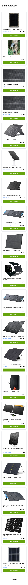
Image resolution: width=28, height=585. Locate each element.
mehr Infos (14, 35)
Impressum (14, 579)
